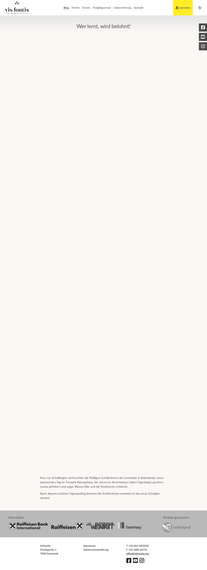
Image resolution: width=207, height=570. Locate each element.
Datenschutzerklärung (95, 549)
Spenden (183, 7)
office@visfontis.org (137, 553)
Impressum (89, 545)
